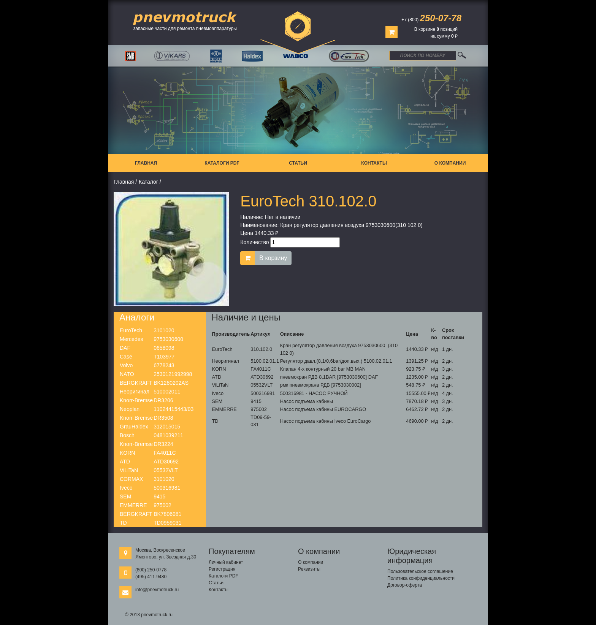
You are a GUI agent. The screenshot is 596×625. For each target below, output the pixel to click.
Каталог (148, 182)
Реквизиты (309, 569)
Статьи (298, 163)
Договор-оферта (404, 585)
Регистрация (222, 569)
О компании (450, 163)
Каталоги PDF (221, 163)
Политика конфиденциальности (421, 578)
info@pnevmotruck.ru (157, 589)
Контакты (374, 163)
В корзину (273, 258)
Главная (146, 163)
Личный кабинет (226, 562)
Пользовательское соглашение (420, 571)
